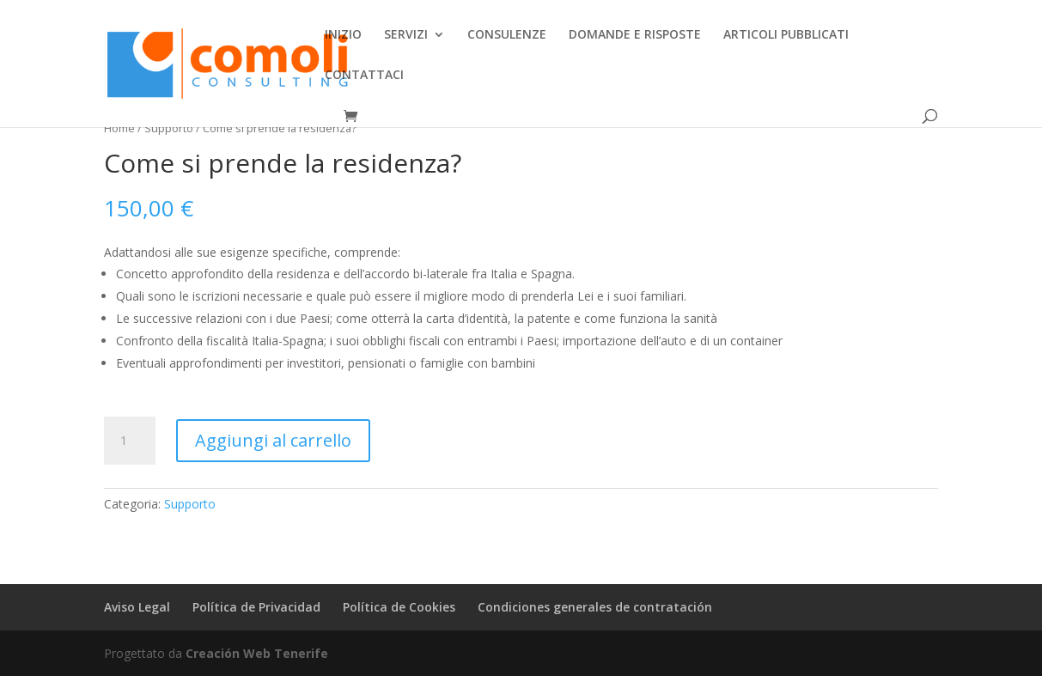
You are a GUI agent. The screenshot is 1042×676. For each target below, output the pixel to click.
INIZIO (343, 35)
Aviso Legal (137, 607)
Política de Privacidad (256, 607)
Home (119, 128)
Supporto (168, 128)
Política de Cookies (399, 607)
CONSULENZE (506, 35)
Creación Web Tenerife (257, 653)
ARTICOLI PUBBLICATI (786, 35)
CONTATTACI (364, 75)
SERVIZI (406, 35)
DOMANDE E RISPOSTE (635, 35)
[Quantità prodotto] (129, 441)
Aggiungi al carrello (273, 440)
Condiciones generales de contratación (595, 607)
